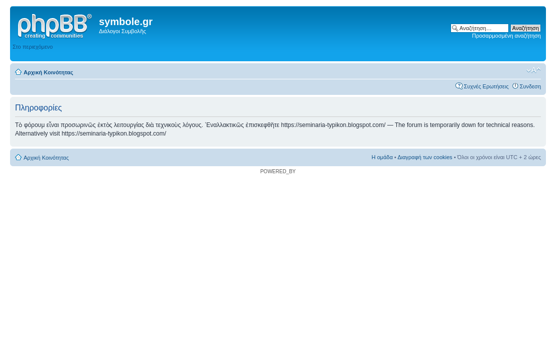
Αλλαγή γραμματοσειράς (533, 70)
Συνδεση (530, 86)
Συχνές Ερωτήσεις (486, 86)
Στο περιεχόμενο (33, 47)
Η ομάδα (382, 157)
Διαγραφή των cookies (424, 157)
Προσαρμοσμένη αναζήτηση (506, 36)
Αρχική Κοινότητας (48, 72)
